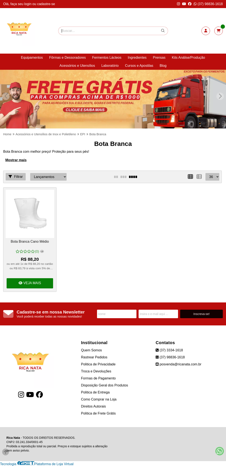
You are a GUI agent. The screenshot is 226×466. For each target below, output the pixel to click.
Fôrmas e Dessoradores (67, 57)
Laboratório (110, 65)
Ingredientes (137, 57)
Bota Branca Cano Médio (30, 241)
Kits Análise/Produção (188, 57)
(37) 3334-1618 (169, 350)
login (28, 4)
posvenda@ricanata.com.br (178, 364)
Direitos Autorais (93, 406)
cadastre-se (46, 4)
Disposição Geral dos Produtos (104, 385)
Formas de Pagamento (98, 378)
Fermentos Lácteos (106, 57)
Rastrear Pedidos (94, 357)
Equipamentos (32, 57)
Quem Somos (91, 350)
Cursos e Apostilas (139, 65)
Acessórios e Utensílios (77, 65)
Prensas (159, 57)
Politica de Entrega (95, 392)
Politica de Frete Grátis (98, 413)
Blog (163, 65)
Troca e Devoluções (96, 371)
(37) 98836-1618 (208, 4)
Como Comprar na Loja (98, 399)
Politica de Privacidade (98, 364)
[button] (220, 96)
